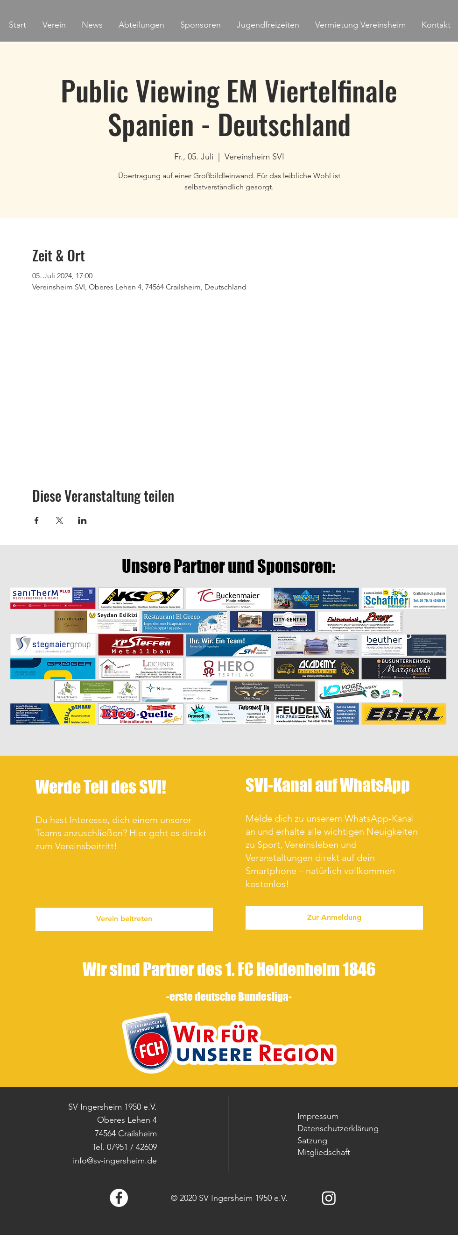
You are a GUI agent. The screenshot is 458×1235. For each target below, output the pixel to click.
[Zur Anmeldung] (334, 918)
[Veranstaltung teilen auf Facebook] (36, 520)
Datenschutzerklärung (338, 1128)
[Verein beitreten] (124, 919)
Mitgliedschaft (323, 1152)
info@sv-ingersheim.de (115, 1161)
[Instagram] (329, 1198)
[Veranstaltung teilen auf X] (59, 520)
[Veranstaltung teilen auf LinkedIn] (82, 520)
